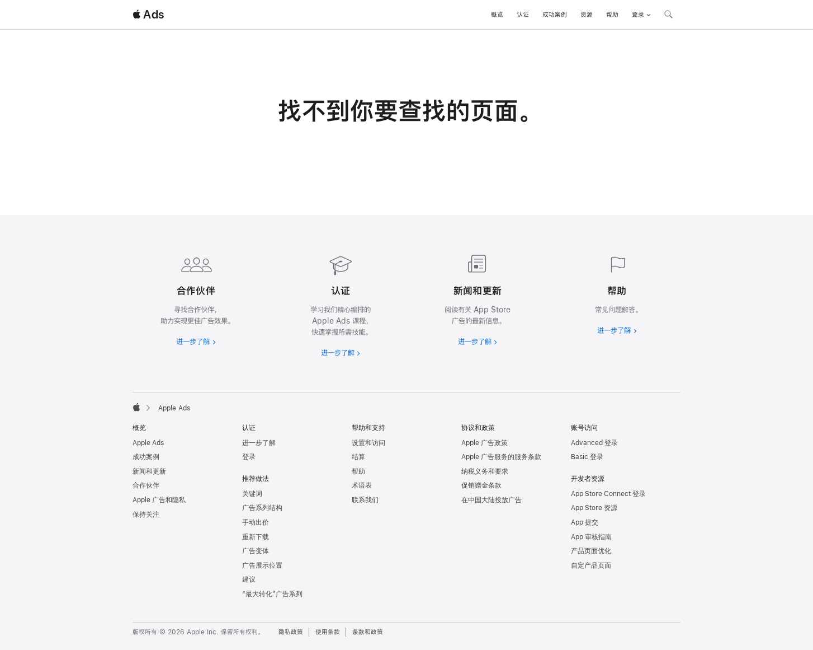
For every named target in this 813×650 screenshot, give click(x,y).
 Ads (148, 14)
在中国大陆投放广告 (491, 500)
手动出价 (255, 522)
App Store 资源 (594, 508)
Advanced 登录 (594, 443)
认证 (523, 14)
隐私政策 (290, 632)
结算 (358, 457)
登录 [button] (641, 14)
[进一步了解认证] (338, 303)
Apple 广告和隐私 (159, 500)
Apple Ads (148, 443)
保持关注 (146, 514)
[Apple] (136, 407)
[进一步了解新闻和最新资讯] (475, 298)
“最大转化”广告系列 (272, 594)
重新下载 (255, 537)
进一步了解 (259, 443)
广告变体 (255, 551)
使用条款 (327, 632)
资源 (586, 14)
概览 (497, 14)
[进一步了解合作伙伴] (196, 298)
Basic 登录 (587, 457)
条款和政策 (367, 632)
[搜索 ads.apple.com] (668, 15)
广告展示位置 (262, 565)
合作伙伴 (146, 485)
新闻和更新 (149, 471)
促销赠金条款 (481, 485)
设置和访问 (368, 443)
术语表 (362, 485)
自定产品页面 (591, 565)
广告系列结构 (262, 508)
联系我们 (365, 500)
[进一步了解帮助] (617, 292)
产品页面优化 (591, 551)
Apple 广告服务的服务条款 (501, 457)
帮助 (612, 14)
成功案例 (554, 14)
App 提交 (584, 522)
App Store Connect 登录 (608, 494)
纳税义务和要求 (484, 471)
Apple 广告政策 (484, 443)
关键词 (252, 494)
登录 (249, 457)
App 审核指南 (591, 537)
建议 (249, 579)
